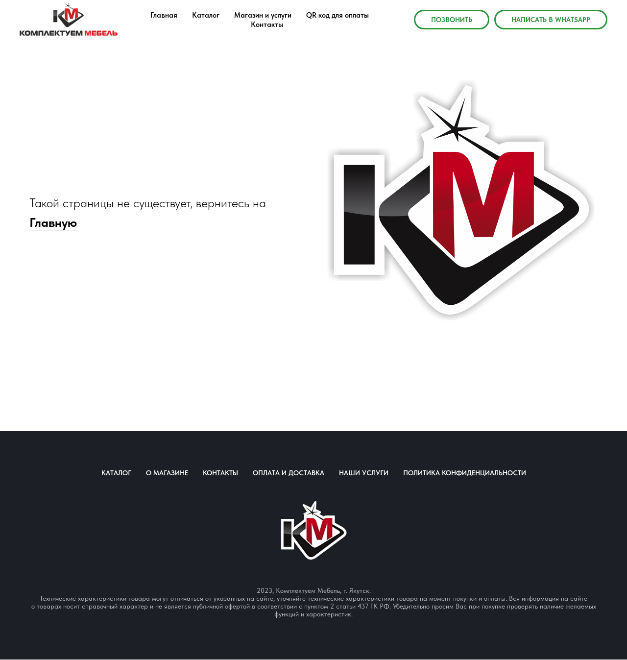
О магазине (167, 473)
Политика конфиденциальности (464, 473)
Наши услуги (363, 473)
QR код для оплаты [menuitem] (337, 15)
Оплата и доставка (288, 473)
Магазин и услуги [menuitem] (262, 15)
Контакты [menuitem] (267, 24)
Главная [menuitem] (163, 15)
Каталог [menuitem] (205, 15)
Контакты (220, 473)
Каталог (116, 473)
